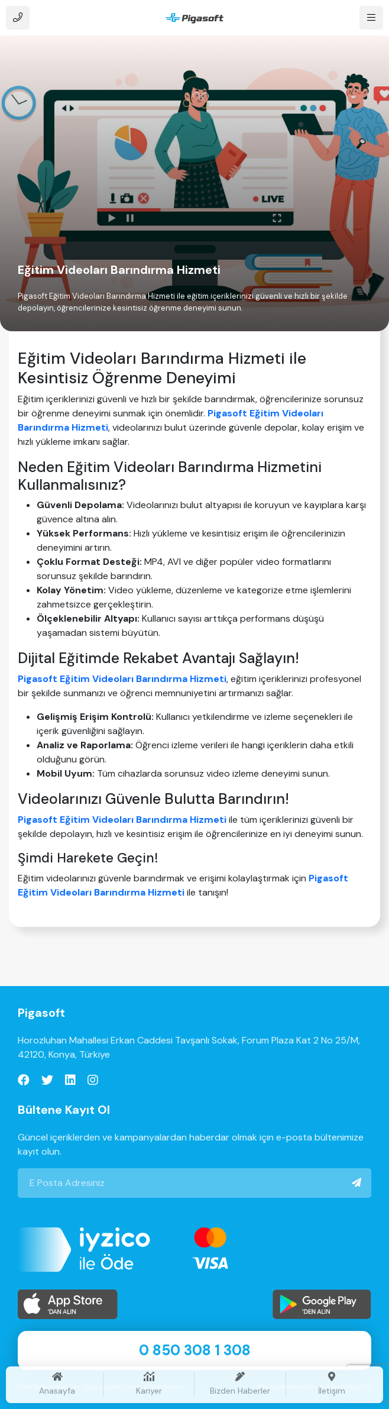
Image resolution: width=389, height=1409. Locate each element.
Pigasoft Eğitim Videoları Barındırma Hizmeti (122, 679)
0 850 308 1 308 (195, 1350)
